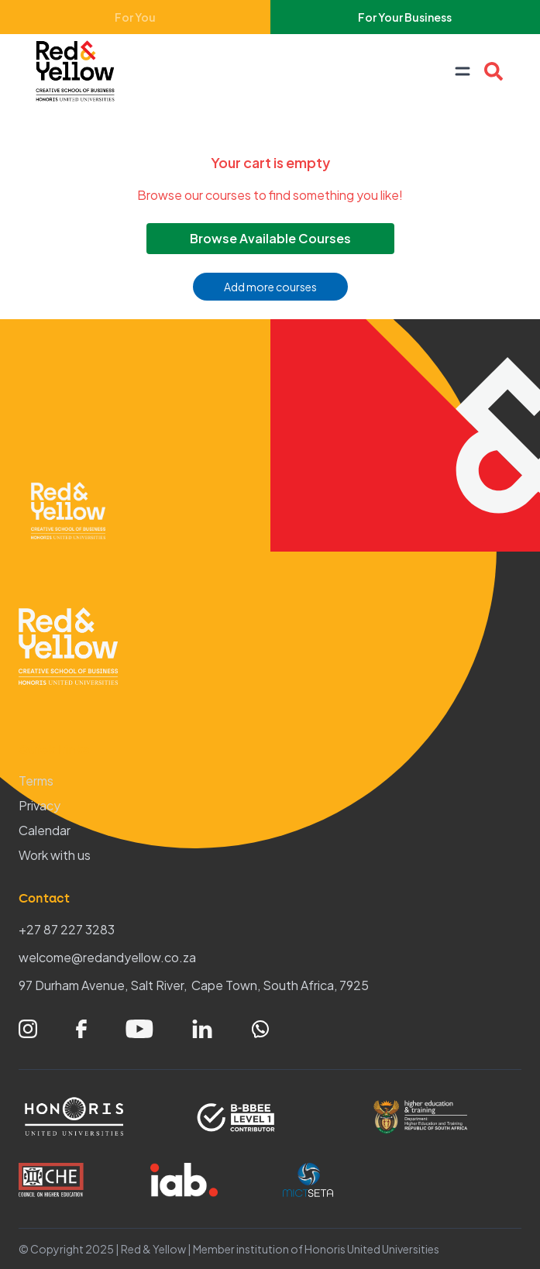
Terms (36, 780)
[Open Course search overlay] (493, 71)
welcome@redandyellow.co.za (107, 957)
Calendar (45, 830)
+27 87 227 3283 (67, 929)
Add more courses (270, 287)
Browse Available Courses (270, 238)
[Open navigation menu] (462, 71)
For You (135, 17)
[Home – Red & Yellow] (79, 71)
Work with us (55, 855)
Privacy (39, 805)
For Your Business (405, 17)
